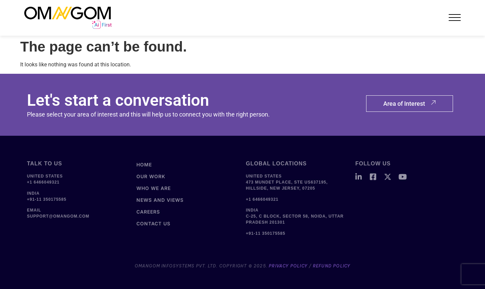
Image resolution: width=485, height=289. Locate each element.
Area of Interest (409, 103)
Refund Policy (332, 265)
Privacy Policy (288, 265)
